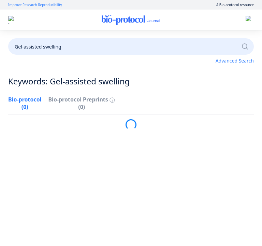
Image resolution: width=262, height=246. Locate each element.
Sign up (210, 20)
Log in (186, 20)
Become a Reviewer (201, 38)
